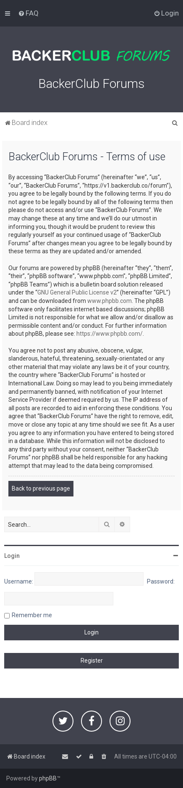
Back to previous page (41, 488)
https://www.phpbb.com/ (109, 333)
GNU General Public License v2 (77, 292)
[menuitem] (28, 13)
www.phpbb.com (109, 300)
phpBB (48, 778)
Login (12, 555)
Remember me (32, 615)
